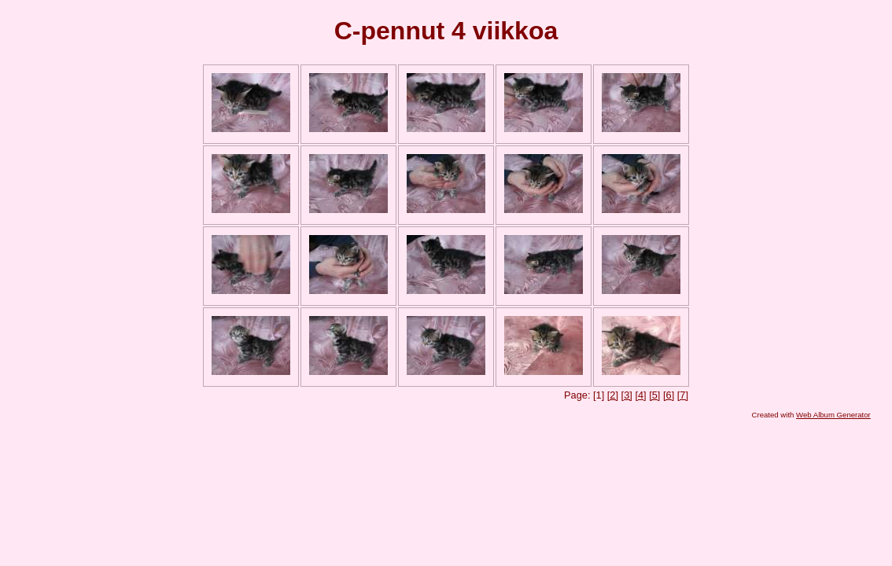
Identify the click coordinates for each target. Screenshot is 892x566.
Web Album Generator (833, 414)
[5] (654, 395)
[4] (640, 395)
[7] (682, 395)
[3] (626, 395)
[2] (612, 395)
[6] (668, 395)
